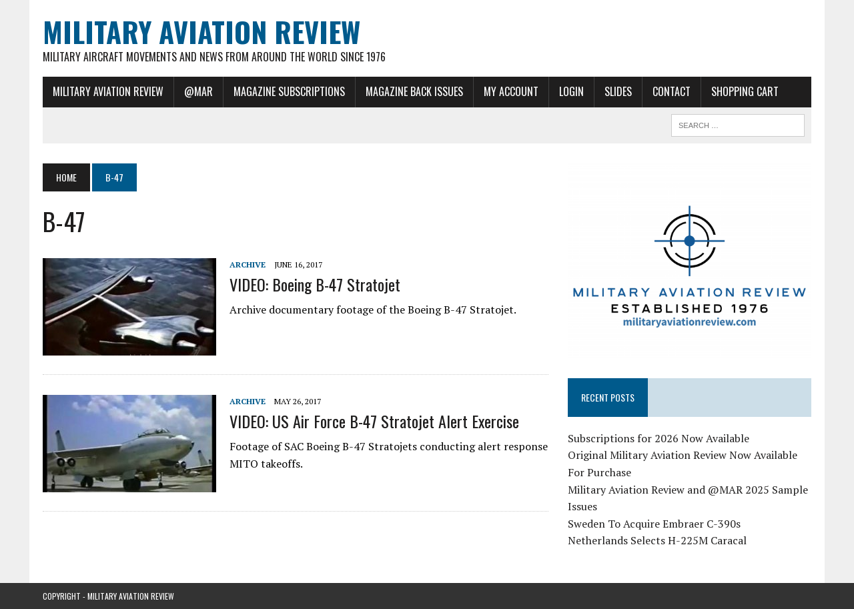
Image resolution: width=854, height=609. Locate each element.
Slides (618, 91)
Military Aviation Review (108, 91)
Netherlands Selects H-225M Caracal (657, 540)
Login (571, 91)
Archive (248, 264)
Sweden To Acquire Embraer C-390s (654, 523)
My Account (511, 91)
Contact (672, 91)
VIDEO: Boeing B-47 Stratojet (315, 284)
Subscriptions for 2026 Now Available (658, 438)
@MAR (198, 91)
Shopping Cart (745, 91)
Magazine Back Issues (414, 91)
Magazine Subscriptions (289, 91)
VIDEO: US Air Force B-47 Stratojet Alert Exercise (374, 421)
